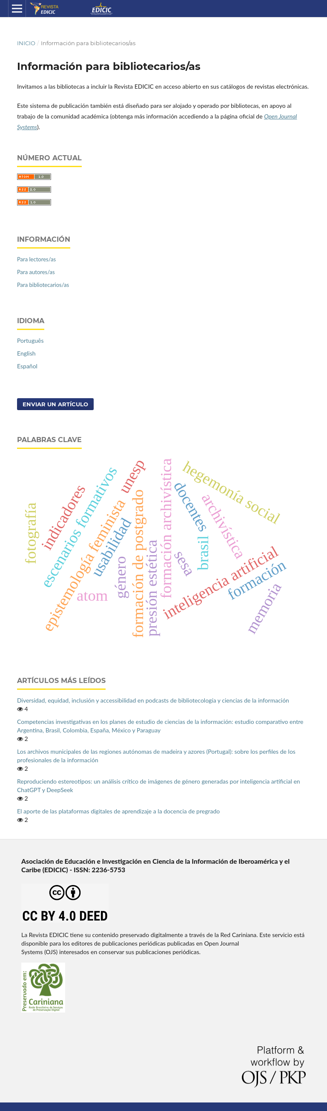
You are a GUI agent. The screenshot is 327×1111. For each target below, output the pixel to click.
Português (30, 340)
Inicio (26, 43)
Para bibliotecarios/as (43, 284)
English (26, 353)
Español (27, 366)
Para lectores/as (36, 259)
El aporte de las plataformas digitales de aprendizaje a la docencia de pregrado (118, 811)
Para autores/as (36, 272)
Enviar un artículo (55, 404)
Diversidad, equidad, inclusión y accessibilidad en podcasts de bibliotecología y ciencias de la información (153, 700)
